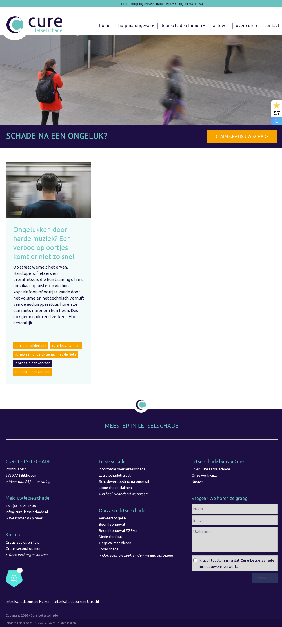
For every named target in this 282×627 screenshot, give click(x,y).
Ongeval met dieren (115, 543)
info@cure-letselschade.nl (27, 512)
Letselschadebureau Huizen (28, 601)
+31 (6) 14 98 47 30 (21, 506)
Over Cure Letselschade (211, 469)
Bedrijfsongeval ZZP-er (118, 530)
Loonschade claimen (115, 488)
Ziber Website (27, 623)
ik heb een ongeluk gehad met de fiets (45, 354)
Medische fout (110, 537)
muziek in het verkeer (32, 372)
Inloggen (11, 623)
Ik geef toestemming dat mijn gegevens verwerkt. (236, 563)
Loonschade (109, 549)
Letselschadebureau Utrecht (77, 601)
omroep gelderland (30, 345)
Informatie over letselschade (122, 469)
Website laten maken (62, 623)
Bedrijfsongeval (112, 524)
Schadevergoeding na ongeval (124, 481)
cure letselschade (65, 345)
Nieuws (197, 481)
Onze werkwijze (205, 475)
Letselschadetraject (115, 475)
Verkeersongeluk (113, 518)
